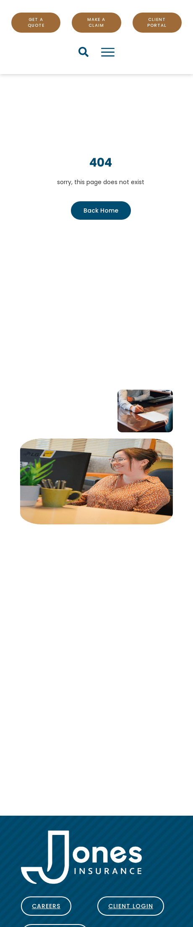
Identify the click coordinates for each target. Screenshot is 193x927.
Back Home (100, 210)
